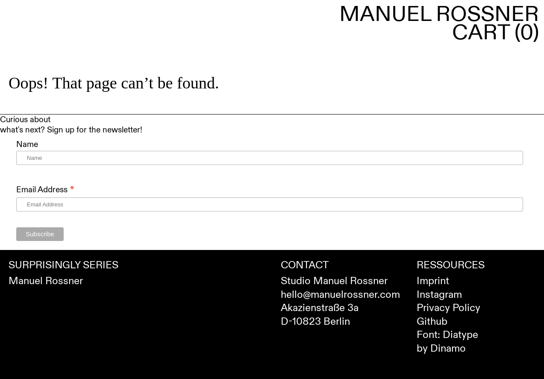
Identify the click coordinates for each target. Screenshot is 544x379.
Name (27, 144)
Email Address (45, 189)
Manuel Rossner (439, 14)
